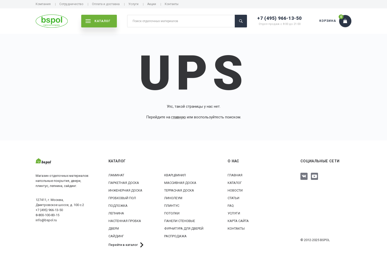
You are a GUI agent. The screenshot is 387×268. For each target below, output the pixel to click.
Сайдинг (116, 236)
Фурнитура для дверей (183, 228)
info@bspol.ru (46, 220)
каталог (98, 21)
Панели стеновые (179, 221)
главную (178, 117)
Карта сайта (238, 221)
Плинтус (171, 206)
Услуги (133, 4)
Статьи (233, 198)
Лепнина (116, 213)
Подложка (118, 206)
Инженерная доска (125, 190)
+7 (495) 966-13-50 (279, 18)
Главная (235, 175)
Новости (235, 190)
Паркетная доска (123, 183)
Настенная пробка (124, 221)
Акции (151, 4)
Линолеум (173, 198)
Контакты (171, 4)
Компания (43, 4)
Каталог (235, 183)
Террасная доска (179, 190)
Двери (113, 228)
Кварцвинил (175, 175)
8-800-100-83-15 (47, 215)
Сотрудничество (71, 4)
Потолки (171, 213)
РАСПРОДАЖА (175, 236)
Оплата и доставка (106, 4)
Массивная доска (180, 183)
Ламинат (116, 175)
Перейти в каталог (123, 245)
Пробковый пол (122, 198)
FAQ (231, 206)
